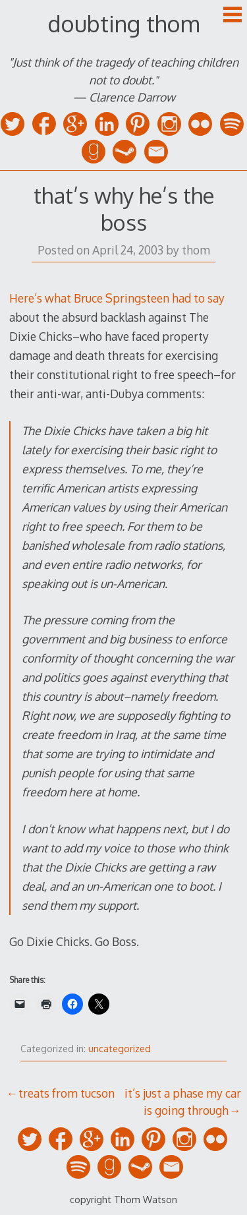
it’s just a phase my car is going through (182, 1101)
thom (196, 250)
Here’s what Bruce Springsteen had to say (117, 298)
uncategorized (119, 1048)
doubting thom (123, 23)
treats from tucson (66, 1093)
